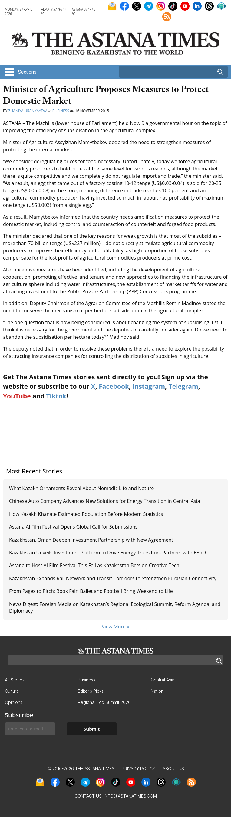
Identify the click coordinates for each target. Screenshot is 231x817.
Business (60, 110)
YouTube (17, 396)
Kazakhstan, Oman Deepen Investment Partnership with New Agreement (91, 539)
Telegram (183, 386)
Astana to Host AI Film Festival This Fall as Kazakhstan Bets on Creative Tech (94, 565)
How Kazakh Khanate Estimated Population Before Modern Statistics (86, 514)
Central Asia (162, 679)
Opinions (13, 702)
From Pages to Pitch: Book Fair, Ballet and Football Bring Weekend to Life (91, 591)
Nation (157, 691)
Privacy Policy (138, 768)
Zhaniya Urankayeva (28, 110)
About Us (173, 768)
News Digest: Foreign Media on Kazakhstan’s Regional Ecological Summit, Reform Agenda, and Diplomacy (114, 607)
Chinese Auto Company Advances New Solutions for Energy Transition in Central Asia (104, 501)
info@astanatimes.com (130, 796)
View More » (115, 626)
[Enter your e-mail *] (30, 728)
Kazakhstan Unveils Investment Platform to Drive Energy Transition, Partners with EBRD (107, 552)
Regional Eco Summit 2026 (104, 702)
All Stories (15, 679)
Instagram (148, 386)
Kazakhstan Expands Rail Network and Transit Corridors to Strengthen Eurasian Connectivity (112, 578)
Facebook (114, 386)
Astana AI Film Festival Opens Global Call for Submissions (73, 526)
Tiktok (56, 396)
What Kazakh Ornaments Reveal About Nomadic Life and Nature (81, 488)
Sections (27, 72)
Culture (12, 691)
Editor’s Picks (91, 691)
